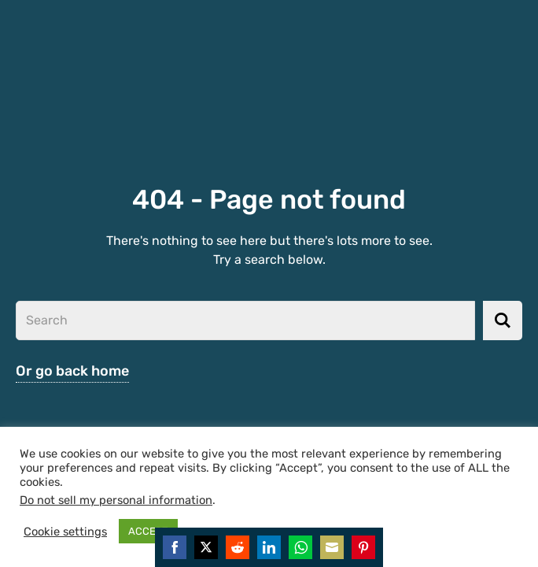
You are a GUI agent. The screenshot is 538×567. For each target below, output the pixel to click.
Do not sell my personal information (116, 500)
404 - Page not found (269, 199)
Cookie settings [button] (65, 531)
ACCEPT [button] (148, 531)
